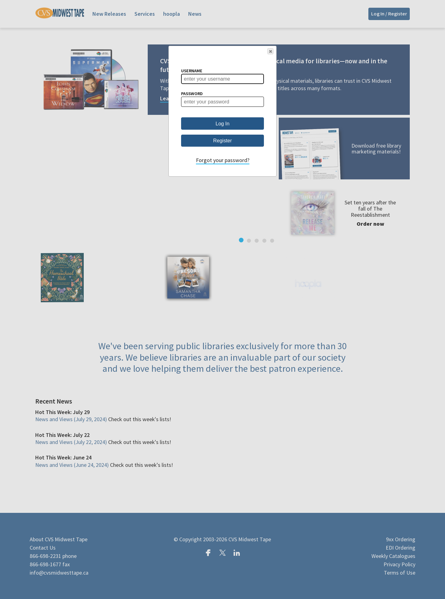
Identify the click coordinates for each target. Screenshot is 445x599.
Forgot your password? (222, 160)
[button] (270, 51)
